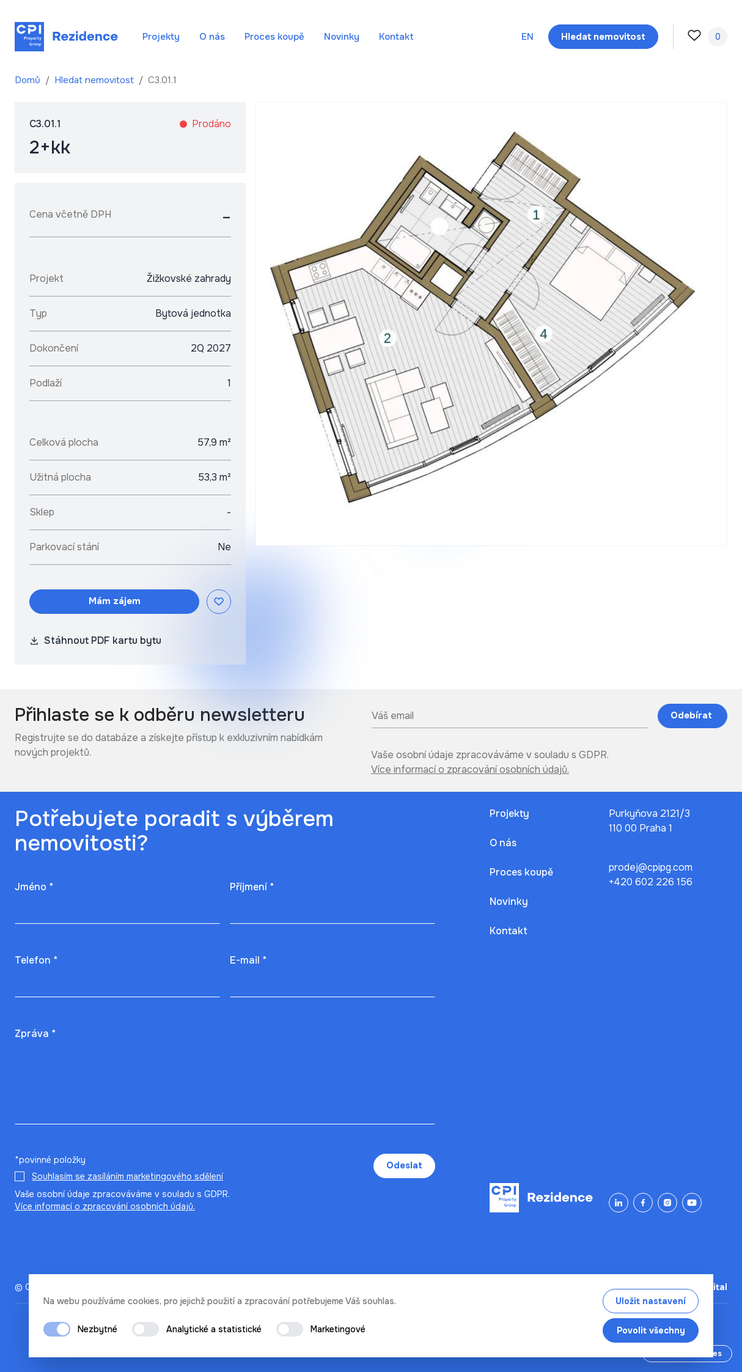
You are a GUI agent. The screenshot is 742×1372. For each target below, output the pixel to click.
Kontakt (396, 37)
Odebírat (692, 715)
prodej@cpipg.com (650, 867)
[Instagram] (667, 1202)
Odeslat (404, 1165)
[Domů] (66, 36)
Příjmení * (252, 886)
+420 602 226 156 (650, 882)
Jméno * (34, 886)
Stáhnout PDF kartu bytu (95, 640)
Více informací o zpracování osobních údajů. (470, 769)
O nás (212, 37)
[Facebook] (643, 1202)
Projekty (161, 37)
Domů (29, 80)
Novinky (341, 37)
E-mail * (248, 960)
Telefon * (36, 960)
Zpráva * (35, 1033)
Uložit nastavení (650, 1301)
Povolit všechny (651, 1330)
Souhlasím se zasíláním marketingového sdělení (127, 1176)
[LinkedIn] (618, 1202)
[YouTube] (692, 1202)
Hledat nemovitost (95, 80)
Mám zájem (115, 601)
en (527, 37)
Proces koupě (274, 37)
